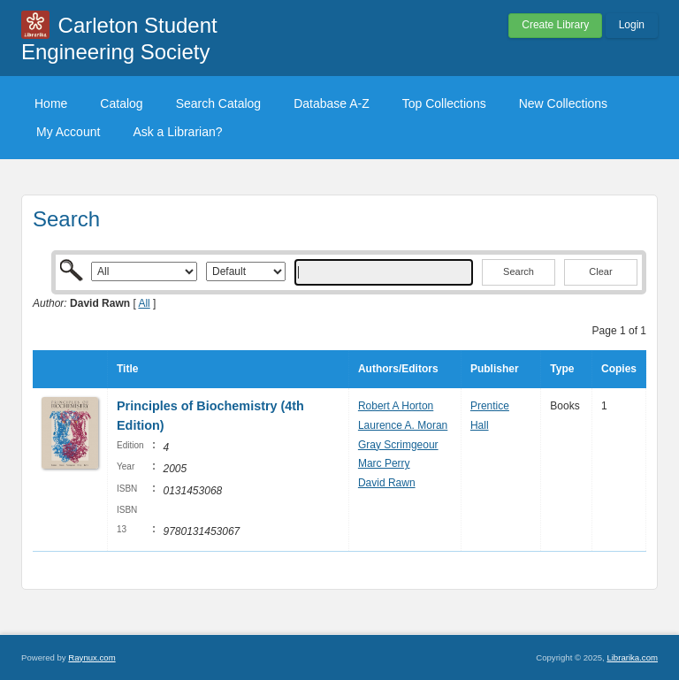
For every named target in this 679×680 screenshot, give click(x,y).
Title (127, 369)
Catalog (121, 103)
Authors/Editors (398, 369)
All (143, 303)
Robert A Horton (395, 406)
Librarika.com (632, 657)
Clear (600, 271)
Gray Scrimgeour (398, 445)
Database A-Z (332, 103)
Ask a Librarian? (177, 132)
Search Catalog (219, 103)
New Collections (563, 103)
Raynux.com (91, 657)
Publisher (494, 369)
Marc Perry (384, 463)
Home (50, 103)
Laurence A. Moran (402, 425)
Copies (619, 369)
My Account (68, 132)
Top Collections (444, 103)
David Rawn (387, 483)
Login (632, 25)
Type (562, 369)
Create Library (555, 25)
